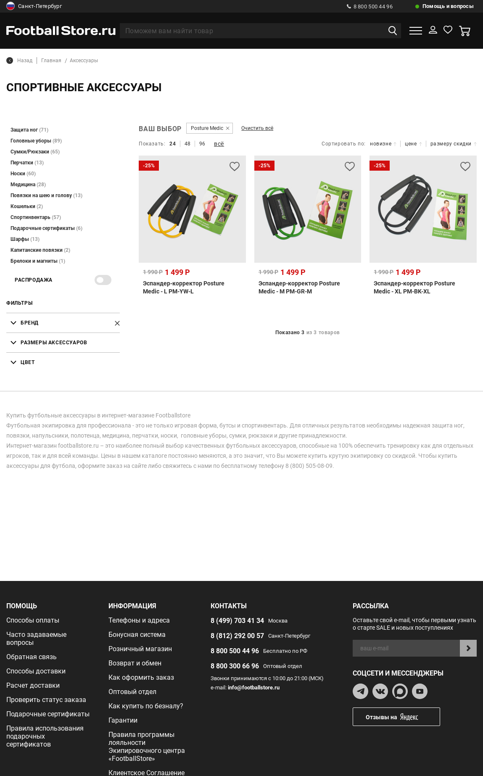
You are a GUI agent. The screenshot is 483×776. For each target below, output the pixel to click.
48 (188, 144)
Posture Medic (207, 128)
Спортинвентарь (36, 217)
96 (202, 144)
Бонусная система (137, 635)
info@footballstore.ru (254, 687)
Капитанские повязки (40, 250)
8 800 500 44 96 (370, 6)
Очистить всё (257, 128)
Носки (23, 174)
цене (413, 144)
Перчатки (27, 163)
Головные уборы (36, 141)
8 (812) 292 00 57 (237, 636)
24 (172, 144)
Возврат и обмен (134, 663)
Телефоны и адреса (139, 620)
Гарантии (122, 720)
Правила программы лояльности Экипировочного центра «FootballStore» (146, 747)
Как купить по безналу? (145, 706)
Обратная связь (31, 657)
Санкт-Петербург (34, 6)
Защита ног (29, 130)
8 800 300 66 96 (235, 666)
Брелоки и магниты (38, 261)
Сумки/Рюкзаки (35, 152)
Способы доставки (36, 671)
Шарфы (25, 239)
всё (219, 143)
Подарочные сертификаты (46, 228)
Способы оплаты (32, 620)
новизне (383, 144)
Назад (19, 60)
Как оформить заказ (141, 677)
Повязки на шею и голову (46, 195)
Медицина (28, 184)
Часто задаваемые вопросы (36, 639)
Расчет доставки (33, 685)
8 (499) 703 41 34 (237, 621)
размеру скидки (453, 144)
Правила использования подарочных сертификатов (45, 736)
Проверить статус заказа (46, 700)
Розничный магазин (140, 649)
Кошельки (27, 206)
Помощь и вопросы (448, 6)
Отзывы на (403, 717)
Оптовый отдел (132, 692)
